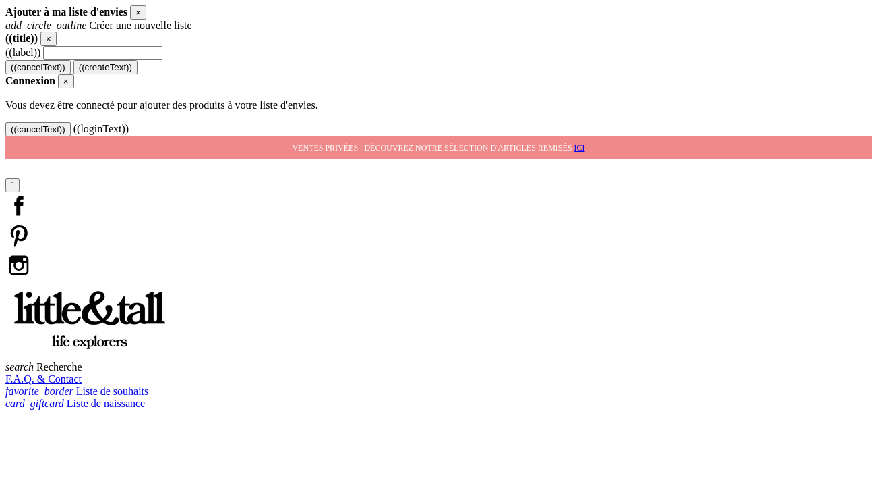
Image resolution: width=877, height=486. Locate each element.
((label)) (22, 52)
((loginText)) (101, 128)
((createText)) (105, 67)
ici (579, 148)
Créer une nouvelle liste (98, 25)
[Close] (138, 12)
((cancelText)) (38, 67)
